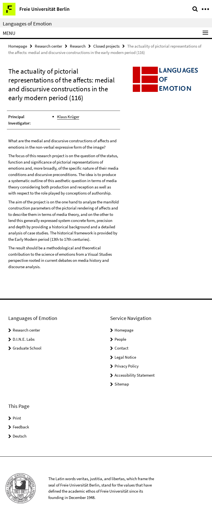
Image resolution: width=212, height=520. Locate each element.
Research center (48, 46)
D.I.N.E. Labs (24, 339)
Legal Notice (125, 357)
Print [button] (17, 418)
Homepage (17, 46)
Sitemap (122, 384)
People (120, 339)
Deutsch (19, 436)
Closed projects (106, 46)
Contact (121, 348)
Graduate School (27, 348)
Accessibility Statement (135, 375)
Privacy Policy (127, 366)
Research (78, 46)
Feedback (21, 427)
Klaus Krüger (68, 116)
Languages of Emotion (27, 23)
